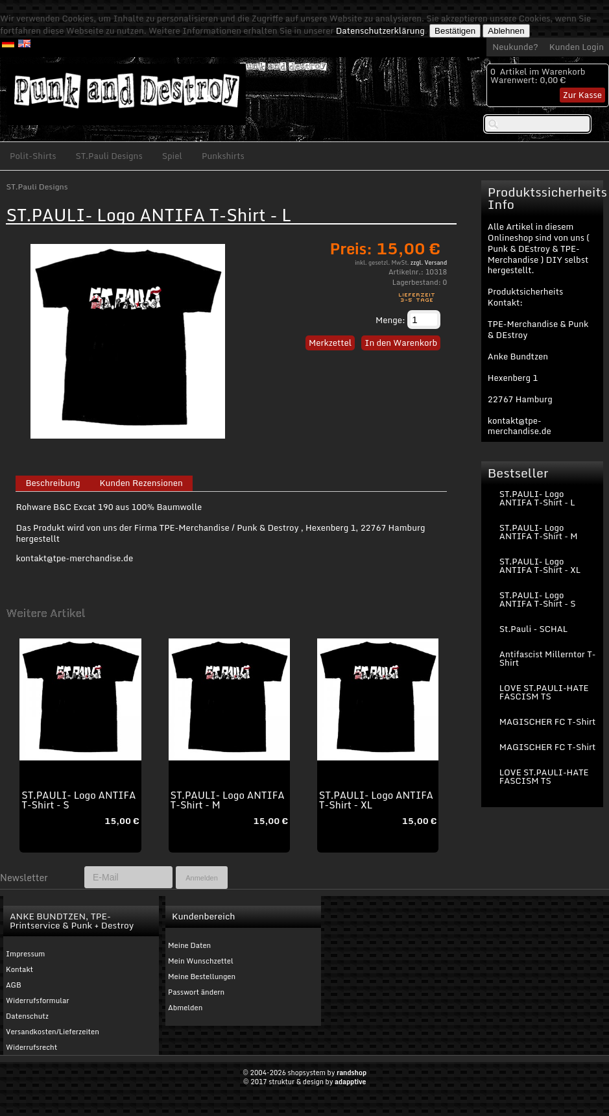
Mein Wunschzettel (200, 961)
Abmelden (185, 1007)
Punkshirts (223, 156)
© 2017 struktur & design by (304, 1081)
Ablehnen (506, 31)
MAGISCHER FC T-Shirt (547, 721)
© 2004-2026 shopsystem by (304, 1072)
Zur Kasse (582, 95)
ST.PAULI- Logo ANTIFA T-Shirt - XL (376, 799)
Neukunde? (515, 47)
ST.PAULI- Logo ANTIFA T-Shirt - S (78, 799)
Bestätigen (455, 31)
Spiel (172, 156)
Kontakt (19, 969)
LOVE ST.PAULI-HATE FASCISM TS (544, 692)
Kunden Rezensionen (140, 483)
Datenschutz (27, 1016)
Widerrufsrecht (31, 1047)
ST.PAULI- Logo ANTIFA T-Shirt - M (228, 799)
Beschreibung (52, 483)
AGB (13, 985)
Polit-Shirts (33, 156)
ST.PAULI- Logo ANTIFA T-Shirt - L (537, 498)
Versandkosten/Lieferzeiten (52, 1031)
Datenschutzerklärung (380, 30)
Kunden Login (576, 47)
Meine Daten (189, 945)
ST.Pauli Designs (109, 156)
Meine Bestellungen (201, 976)
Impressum (25, 954)
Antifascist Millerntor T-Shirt (547, 658)
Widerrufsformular (37, 1000)
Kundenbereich (203, 916)
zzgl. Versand (429, 262)
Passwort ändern (196, 992)
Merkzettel (330, 342)
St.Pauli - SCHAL (533, 629)
